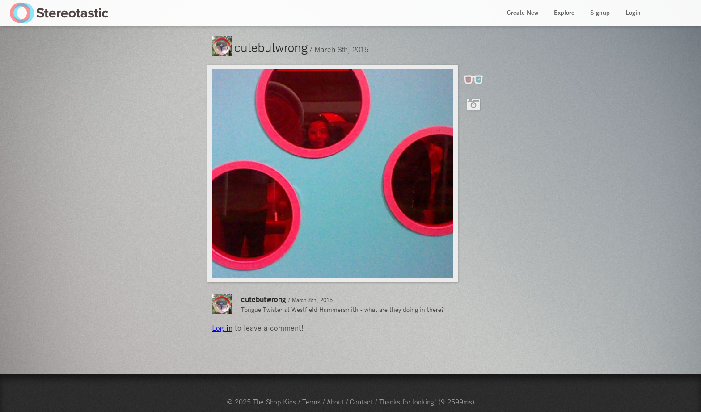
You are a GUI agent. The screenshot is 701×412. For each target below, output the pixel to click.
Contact (361, 402)
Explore (564, 12)
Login (633, 12)
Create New (522, 12)
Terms (311, 402)
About (335, 402)
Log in (222, 328)
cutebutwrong (271, 47)
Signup (600, 12)
